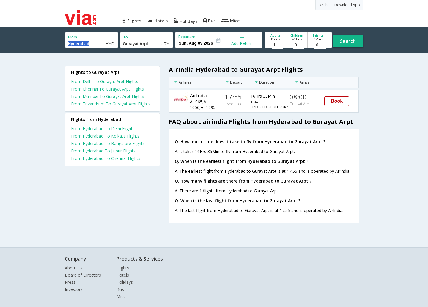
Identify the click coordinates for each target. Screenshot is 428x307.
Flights (123, 268)
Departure (186, 36)
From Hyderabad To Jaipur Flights (103, 151)
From (72, 37)
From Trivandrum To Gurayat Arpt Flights (110, 104)
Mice (121, 296)
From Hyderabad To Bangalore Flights (108, 143)
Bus (120, 289)
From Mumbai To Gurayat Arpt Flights (107, 96)
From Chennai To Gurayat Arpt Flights (107, 89)
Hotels (123, 275)
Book (337, 101)
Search (348, 41)
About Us (74, 268)
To (125, 37)
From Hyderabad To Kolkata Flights (105, 136)
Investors (74, 289)
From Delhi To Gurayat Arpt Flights (104, 81)
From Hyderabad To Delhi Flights (103, 128)
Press (70, 282)
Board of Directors (83, 275)
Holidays (125, 282)
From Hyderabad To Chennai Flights (105, 158)
